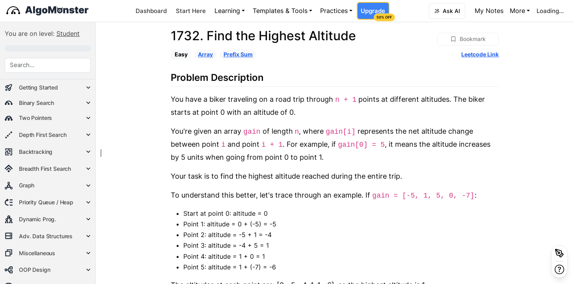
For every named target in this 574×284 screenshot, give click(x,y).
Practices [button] (334, 11)
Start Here (191, 11)
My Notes (489, 11)
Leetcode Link (480, 54)
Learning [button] (227, 11)
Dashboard (151, 11)
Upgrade (375, 13)
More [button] (517, 11)
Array (205, 54)
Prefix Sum (238, 54)
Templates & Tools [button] (280, 11)
